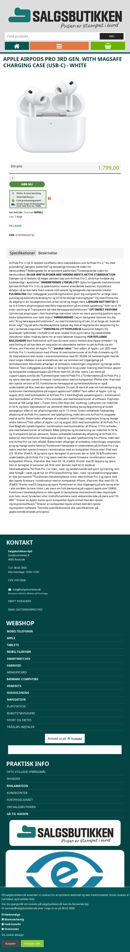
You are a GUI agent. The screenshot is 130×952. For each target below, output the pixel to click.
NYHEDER (13, 779)
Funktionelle (13, 924)
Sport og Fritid (19, 720)
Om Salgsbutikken (21, 807)
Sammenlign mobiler (65, 750)
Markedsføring (14, 919)
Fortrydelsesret (20, 800)
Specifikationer (22, 252)
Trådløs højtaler (20, 727)
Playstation (16, 706)
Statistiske (12, 929)
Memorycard (17, 672)
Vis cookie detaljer (13, 935)
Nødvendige (12, 914)
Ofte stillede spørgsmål (26, 772)
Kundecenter (17, 793)
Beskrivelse (47, 252)
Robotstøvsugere (21, 713)
